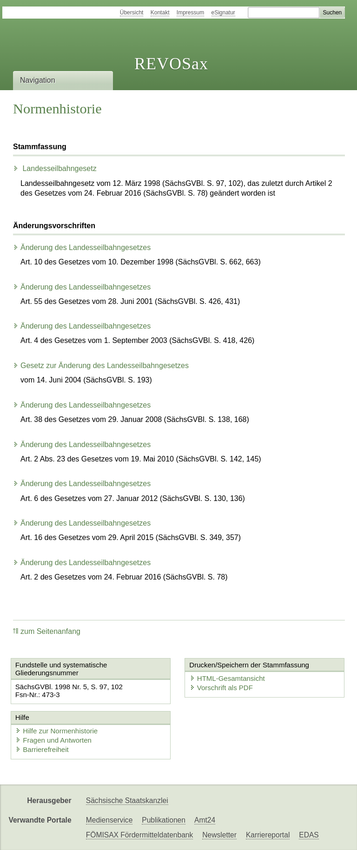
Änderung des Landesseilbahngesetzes (82, 247)
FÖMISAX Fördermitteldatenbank (139, 835)
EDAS (308, 835)
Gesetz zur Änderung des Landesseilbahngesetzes (101, 365)
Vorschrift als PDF (221, 688)
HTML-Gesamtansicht (227, 678)
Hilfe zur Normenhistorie (56, 731)
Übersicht (132, 12)
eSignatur (223, 12)
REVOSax (171, 63)
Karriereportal (268, 835)
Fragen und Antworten (53, 740)
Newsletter (219, 835)
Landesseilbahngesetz (55, 168)
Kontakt (160, 12)
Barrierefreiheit (41, 749)
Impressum (190, 12)
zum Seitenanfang (46, 631)
